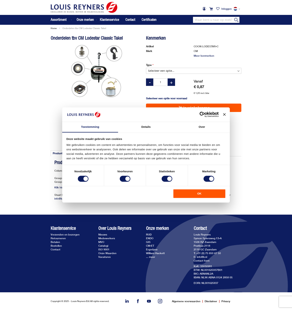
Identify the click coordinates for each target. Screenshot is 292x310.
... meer (150, 256)
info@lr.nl (59, 198)
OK (199, 193)
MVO (101, 241)
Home (54, 28)
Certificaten (149, 20)
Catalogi (103, 245)
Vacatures (104, 256)
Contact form (202, 260)
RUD (149, 234)
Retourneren (58, 238)
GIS (148, 241)
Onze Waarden (107, 253)
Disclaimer (211, 301)
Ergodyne (152, 249)
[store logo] (84, 7)
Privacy (225, 301)
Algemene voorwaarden (186, 301)
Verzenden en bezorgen (65, 234)
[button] (237, 9)
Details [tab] (146, 126)
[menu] (74, 20)
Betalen (55, 241)
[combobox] (216, 20)
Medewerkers (106, 238)
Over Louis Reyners (114, 228)
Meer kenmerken (204, 55)
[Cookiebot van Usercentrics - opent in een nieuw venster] (202, 114)
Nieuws (102, 234)
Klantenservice (109, 20)
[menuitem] (61, 20)
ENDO (149, 238)
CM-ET (150, 245)
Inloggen (226, 8)
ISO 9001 (104, 249)
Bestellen (56, 245)
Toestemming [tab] (90, 126)
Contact (130, 20)
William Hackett (155, 253)
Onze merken (157, 228)
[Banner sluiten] (224, 114)
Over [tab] (202, 126)
